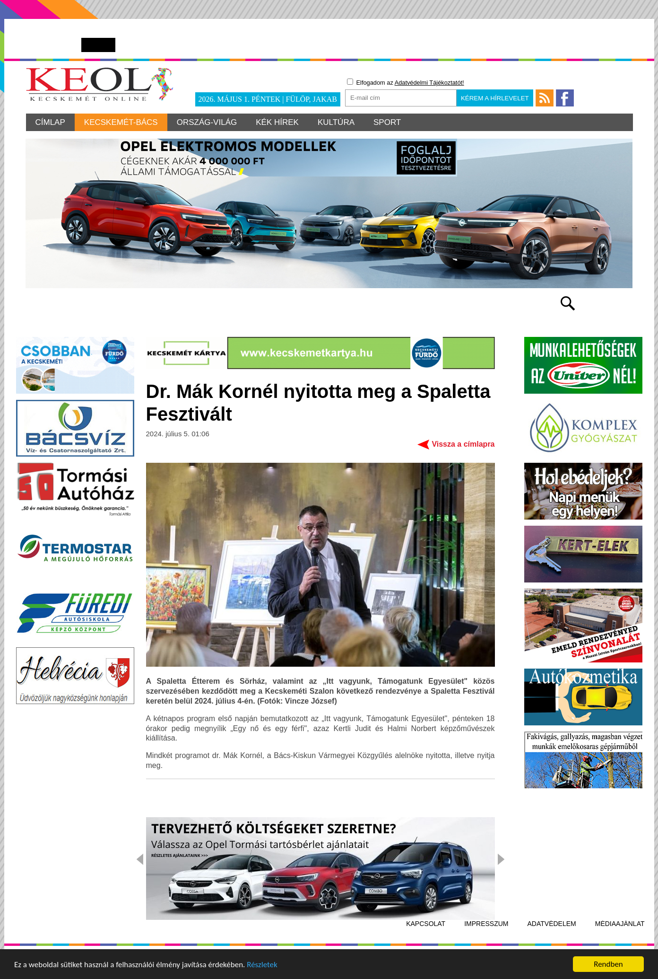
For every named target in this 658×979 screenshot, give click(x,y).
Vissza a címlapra (463, 444)
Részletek (262, 965)
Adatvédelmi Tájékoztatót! (429, 82)
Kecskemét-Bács (121, 122)
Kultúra (336, 122)
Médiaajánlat (620, 923)
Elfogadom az (405, 82)
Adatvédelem (552, 923)
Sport (387, 122)
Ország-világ (207, 122)
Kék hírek (277, 122)
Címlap (50, 122)
